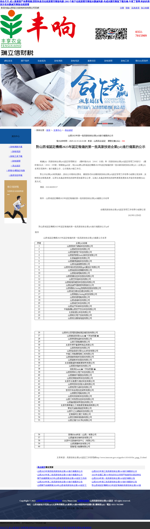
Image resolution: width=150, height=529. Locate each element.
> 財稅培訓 (15, 151)
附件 (37, 232)
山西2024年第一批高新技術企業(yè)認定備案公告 (113, 478)
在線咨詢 (42, 61)
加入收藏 (145, 8)
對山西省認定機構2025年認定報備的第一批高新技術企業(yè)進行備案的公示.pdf (74, 227)
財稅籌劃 (58, 61)
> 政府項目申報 (15, 175)
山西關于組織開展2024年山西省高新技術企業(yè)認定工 (62, 485)
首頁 (48, 130)
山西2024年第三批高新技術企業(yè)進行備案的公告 (114, 482)
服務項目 (92, 61)
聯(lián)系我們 (142, 61)
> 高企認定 (15, 166)
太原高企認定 (83, 501)
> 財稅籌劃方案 (15, 147)
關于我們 (25, 61)
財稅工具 (125, 61)
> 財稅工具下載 (15, 156)
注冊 (122, 8)
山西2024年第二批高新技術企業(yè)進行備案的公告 (60, 482)
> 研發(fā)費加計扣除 (15, 170)
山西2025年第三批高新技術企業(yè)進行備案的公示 (114, 471)
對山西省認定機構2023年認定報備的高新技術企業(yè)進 (116, 485)
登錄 (128, 8)
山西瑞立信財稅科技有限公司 (49, 501)
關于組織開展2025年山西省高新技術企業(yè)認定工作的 (62, 478)
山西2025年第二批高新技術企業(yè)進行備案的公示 (60, 475)
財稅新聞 (108, 61)
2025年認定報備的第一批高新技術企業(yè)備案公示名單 (75, 238)
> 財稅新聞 (15, 161)
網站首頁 (8, 61)
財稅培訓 (75, 61)
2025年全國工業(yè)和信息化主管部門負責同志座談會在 (116, 475)
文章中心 (58, 130)
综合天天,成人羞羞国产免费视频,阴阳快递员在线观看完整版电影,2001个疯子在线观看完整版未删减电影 (46, 527)
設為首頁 (136, 8)
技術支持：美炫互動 (66, 508)
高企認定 (69, 130)
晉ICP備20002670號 (84, 508)
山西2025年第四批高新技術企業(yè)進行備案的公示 (60, 471)
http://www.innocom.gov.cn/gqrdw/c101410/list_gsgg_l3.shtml (121, 457)
